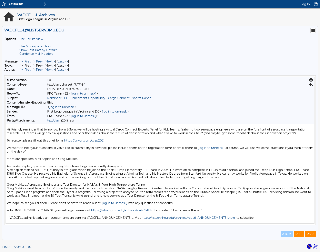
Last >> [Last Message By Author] (63, 69)
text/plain (53, 120)
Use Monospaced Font (35, 46)
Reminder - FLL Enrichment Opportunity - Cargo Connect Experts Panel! (99, 98)
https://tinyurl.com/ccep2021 (84, 140)
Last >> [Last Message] (63, 61)
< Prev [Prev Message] (38, 61)
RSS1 (298, 234)
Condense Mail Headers (36, 54)
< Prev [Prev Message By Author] (38, 69)
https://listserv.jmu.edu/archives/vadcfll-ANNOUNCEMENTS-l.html (189, 218)
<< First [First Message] (25, 61)
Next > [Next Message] (50, 61)
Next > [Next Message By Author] (50, 69)
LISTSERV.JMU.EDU (16, 247)
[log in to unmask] (83, 93)
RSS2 (310, 234)
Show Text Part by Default (38, 50)
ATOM (286, 234)
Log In (305, 4)
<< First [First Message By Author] (25, 69)
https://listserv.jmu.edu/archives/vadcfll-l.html (123, 210)
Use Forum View (31, 39)
